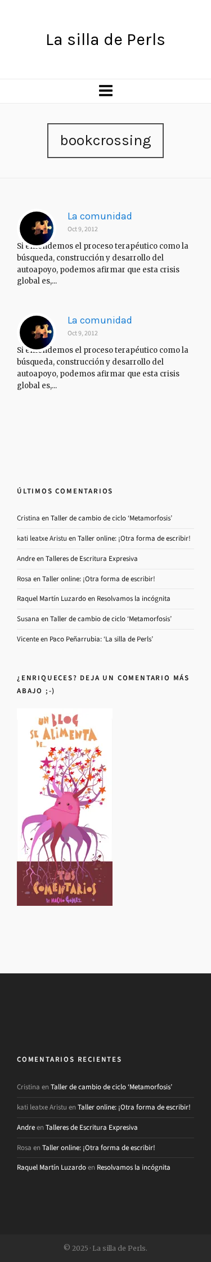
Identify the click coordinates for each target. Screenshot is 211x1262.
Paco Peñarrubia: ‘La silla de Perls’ (101, 639)
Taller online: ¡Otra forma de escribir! (134, 538)
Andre (26, 558)
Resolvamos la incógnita (133, 598)
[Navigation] (105, 91)
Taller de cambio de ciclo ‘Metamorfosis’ (111, 518)
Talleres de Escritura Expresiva (92, 558)
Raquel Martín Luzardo (51, 598)
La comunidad (100, 216)
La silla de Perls (105, 39)
